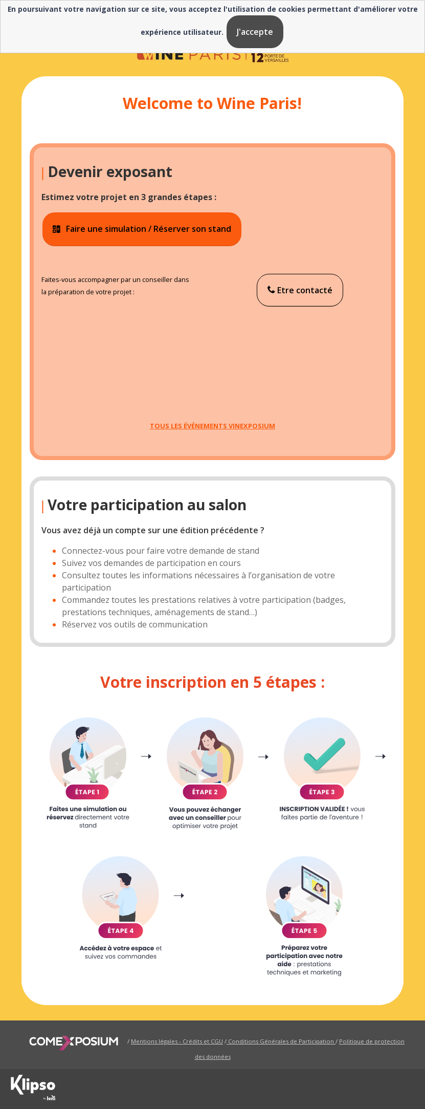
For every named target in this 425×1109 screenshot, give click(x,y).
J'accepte (255, 31)
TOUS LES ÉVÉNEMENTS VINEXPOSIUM (212, 425)
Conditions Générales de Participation (281, 1041)
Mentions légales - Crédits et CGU (177, 1041)
